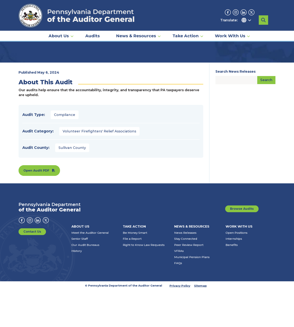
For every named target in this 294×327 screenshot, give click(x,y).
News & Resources (136, 31)
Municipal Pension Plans (192, 294)
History (76, 288)
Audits (92, 31)
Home (24, 57)
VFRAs (179, 288)
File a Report (132, 275)
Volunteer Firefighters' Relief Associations (99, 168)
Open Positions (237, 269)
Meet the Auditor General (90, 269)
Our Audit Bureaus (85, 282)
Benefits (232, 282)
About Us (59, 31)
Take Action (185, 31)
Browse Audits (242, 245)
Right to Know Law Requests (144, 282)
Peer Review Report (188, 282)
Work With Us (230, 31)
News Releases (185, 269)
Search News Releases (235, 108)
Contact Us (32, 268)
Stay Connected (185, 275)
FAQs (178, 300)
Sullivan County (72, 185)
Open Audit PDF (36, 207)
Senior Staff (79, 275)
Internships (234, 275)
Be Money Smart (135, 269)
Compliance (64, 152)
